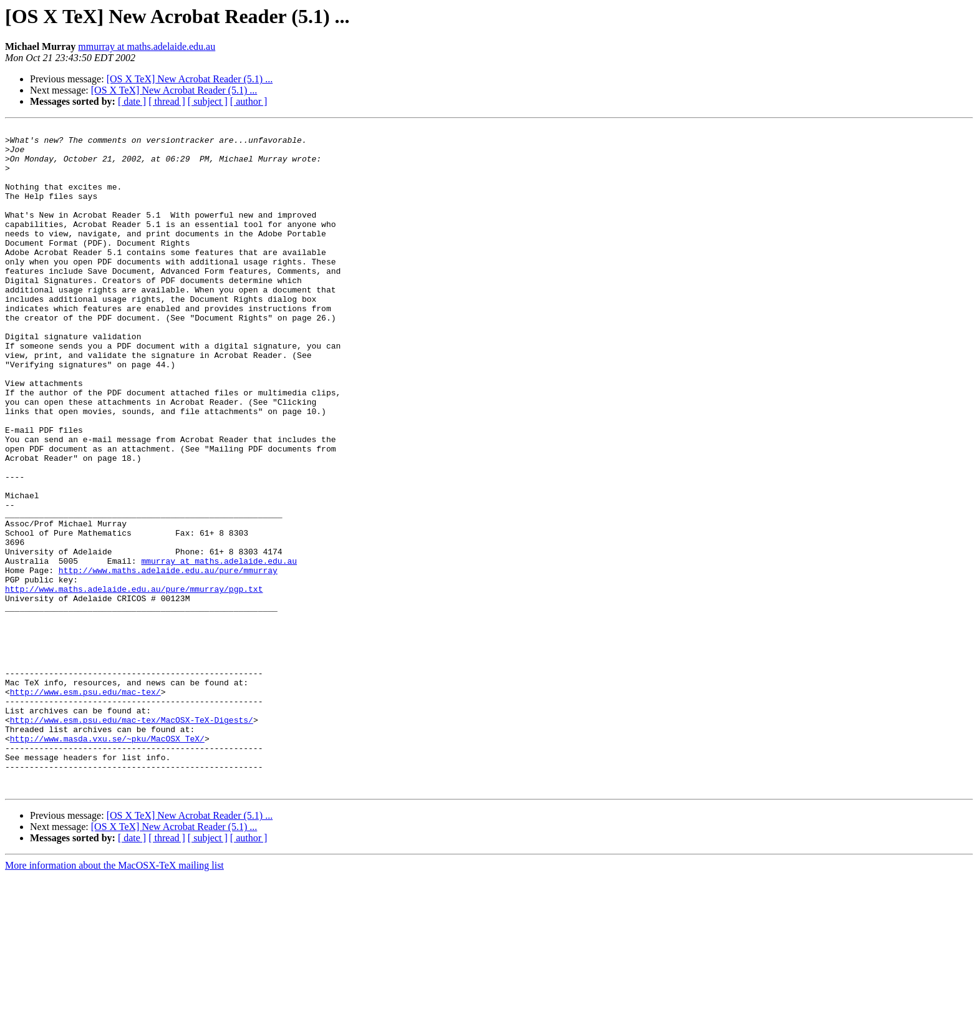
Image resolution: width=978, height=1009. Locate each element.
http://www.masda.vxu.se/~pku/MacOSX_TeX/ (107, 861)
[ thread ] (166, 101)
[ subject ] (208, 101)
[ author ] (249, 101)
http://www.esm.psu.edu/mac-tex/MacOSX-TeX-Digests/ (131, 839)
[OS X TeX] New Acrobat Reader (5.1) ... (190, 79)
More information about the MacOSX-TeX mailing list (114, 998)
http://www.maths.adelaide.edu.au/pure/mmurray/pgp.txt (134, 682)
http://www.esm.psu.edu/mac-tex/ (85, 805)
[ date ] (132, 101)
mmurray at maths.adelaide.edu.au (146, 46)
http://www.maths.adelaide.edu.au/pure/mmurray (168, 659)
